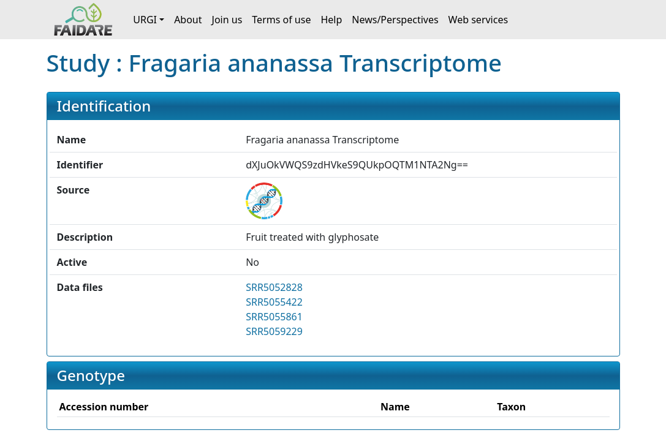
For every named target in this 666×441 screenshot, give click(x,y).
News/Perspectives (395, 19)
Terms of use (281, 19)
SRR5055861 (274, 316)
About (188, 19)
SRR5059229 (274, 331)
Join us (227, 19)
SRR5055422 (274, 302)
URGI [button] (145, 19)
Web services (478, 19)
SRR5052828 (274, 287)
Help (331, 19)
